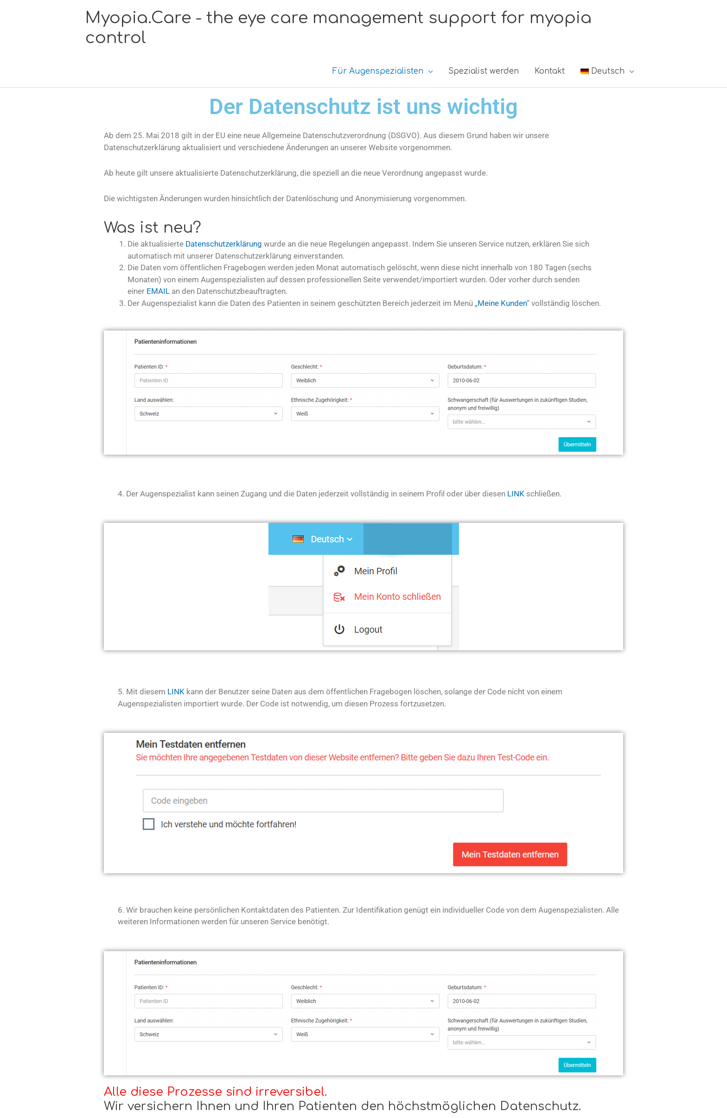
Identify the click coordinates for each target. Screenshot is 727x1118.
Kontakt (550, 71)
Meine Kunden (502, 303)
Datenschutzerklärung (223, 243)
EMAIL (158, 291)
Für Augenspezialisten (377, 71)
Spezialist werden (483, 71)
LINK (515, 493)
